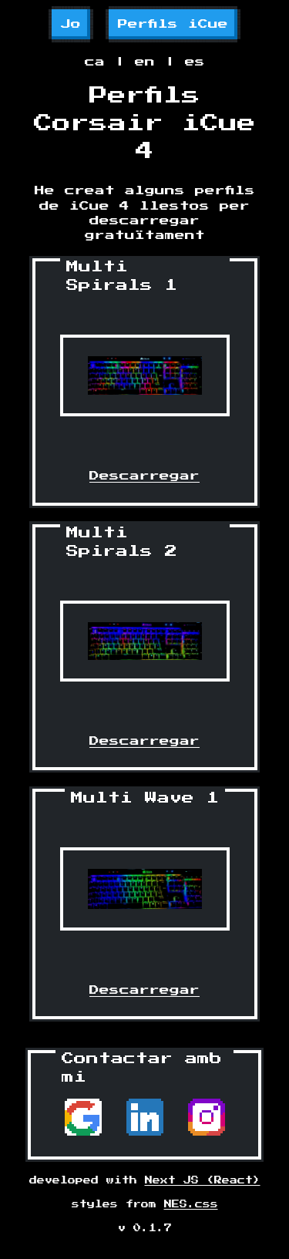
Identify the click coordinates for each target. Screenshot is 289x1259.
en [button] (145, 62)
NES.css (191, 1204)
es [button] (195, 62)
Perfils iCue (173, 24)
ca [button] (95, 62)
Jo (71, 24)
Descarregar (144, 476)
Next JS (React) (202, 1180)
